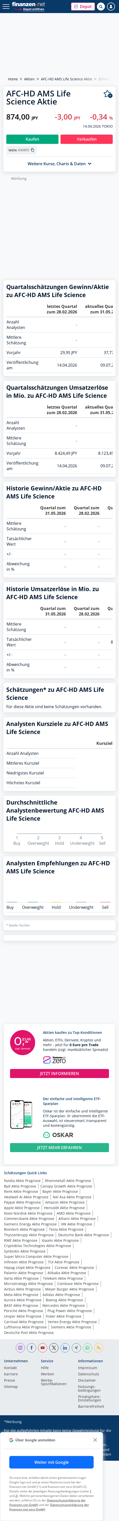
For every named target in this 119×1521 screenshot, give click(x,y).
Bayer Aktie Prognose (60, 1191)
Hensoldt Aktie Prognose (64, 1207)
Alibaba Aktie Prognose (66, 1272)
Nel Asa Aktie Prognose (72, 1197)
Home (13, 79)
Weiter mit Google (51, 1462)
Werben (47, 1374)
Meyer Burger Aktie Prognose (69, 1289)
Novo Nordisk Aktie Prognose (28, 1213)
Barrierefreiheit (91, 1407)
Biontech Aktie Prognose (24, 1229)
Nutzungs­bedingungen (89, 1388)
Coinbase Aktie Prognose (78, 1283)
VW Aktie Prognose (76, 1224)
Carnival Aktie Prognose (24, 1321)
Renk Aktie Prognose (21, 1191)
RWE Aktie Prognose (20, 1240)
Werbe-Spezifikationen (54, 1382)
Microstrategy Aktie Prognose (28, 1283)
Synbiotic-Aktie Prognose (24, 1251)
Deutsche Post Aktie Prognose (29, 1332)
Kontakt (10, 1368)
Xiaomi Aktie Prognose (60, 1240)
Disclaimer (87, 1381)
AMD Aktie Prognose (74, 1213)
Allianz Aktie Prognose (77, 1218)
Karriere (11, 1374)
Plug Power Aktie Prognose (69, 1310)
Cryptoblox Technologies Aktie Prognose (37, 1245)
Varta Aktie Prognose (21, 1278)
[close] (95, 1440)
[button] (83, 7)
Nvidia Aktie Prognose (22, 1180)
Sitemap (11, 1387)
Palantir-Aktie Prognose (23, 1272)
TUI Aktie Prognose (63, 1262)
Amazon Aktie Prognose (65, 1202)
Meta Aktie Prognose (21, 1294)
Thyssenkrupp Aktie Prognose (29, 1234)
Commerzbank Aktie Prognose (29, 1218)
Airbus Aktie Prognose (22, 1289)
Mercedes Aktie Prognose (63, 1305)
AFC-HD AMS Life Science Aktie (66, 79)
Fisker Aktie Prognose (63, 1316)
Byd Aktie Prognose (20, 1186)
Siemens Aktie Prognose (71, 1327)
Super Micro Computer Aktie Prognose (36, 1256)
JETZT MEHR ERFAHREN (59, 1147)
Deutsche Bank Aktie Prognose (83, 1234)
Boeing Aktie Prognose (64, 1300)
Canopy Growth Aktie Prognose (66, 1186)
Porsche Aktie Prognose (23, 1310)
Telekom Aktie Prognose (63, 1278)
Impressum (87, 1368)
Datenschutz (88, 1374)
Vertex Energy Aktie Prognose (72, 1321)
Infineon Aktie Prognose (24, 1262)
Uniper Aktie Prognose (22, 1316)
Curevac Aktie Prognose (74, 1267)
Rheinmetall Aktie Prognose (68, 1180)
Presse (9, 1381)
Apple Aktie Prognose (22, 1207)
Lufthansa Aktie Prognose (25, 1327)
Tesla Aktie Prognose (66, 1229)
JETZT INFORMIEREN (59, 1073)
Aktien (29, 79)
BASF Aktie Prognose (21, 1305)
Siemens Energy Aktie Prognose (30, 1224)
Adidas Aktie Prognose (61, 1294)
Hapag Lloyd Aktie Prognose (27, 1267)
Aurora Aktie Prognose (22, 1300)
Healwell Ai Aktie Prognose (26, 1197)
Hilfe (45, 1368)
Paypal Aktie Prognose (22, 1202)
